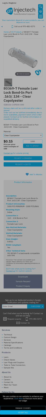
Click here (18, 398)
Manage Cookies (23, 408)
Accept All (23, 412)
